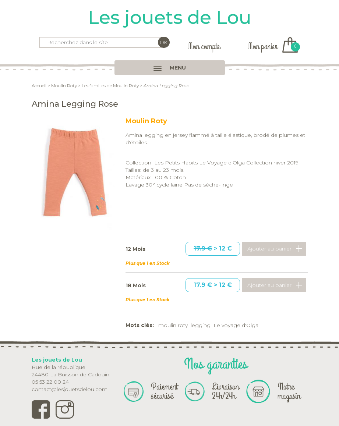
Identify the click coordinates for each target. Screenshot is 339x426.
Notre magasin (289, 391)
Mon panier (273, 46)
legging (201, 325)
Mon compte (204, 46)
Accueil (39, 85)
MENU (169, 67)
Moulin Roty (64, 85)
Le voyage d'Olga (235, 325)
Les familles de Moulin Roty (110, 85)
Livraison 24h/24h (225, 391)
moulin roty (173, 325)
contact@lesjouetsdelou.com (69, 389)
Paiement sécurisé (164, 391)
